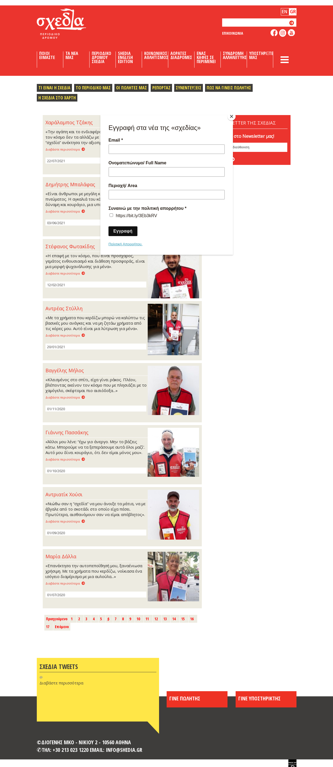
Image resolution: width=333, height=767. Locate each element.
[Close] (232, 116)
